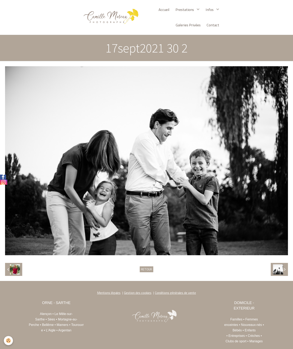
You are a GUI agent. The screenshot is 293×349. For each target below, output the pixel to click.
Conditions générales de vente (175, 292)
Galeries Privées (188, 25)
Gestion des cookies (137, 292)
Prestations (185, 9)
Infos (210, 9)
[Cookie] (8, 340)
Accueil (164, 9)
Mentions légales (109, 292)
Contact (213, 25)
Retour (146, 269)
